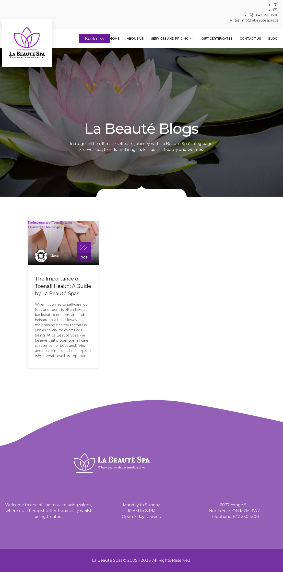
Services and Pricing (172, 38)
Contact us (250, 38)
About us (135, 38)
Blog (272, 38)
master (56, 256)
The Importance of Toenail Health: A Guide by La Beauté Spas (63, 286)
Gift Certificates (216, 38)
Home (114, 38)
